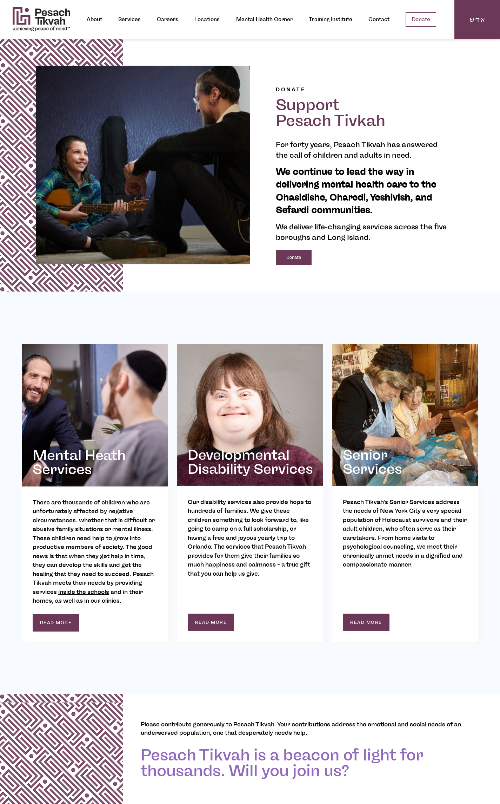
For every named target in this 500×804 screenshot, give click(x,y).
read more (56, 623)
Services (129, 19)
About (94, 19)
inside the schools (83, 592)
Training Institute (330, 19)
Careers (167, 19)
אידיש (477, 19)
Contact (378, 19)
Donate (421, 19)
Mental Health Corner (264, 19)
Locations (207, 19)
